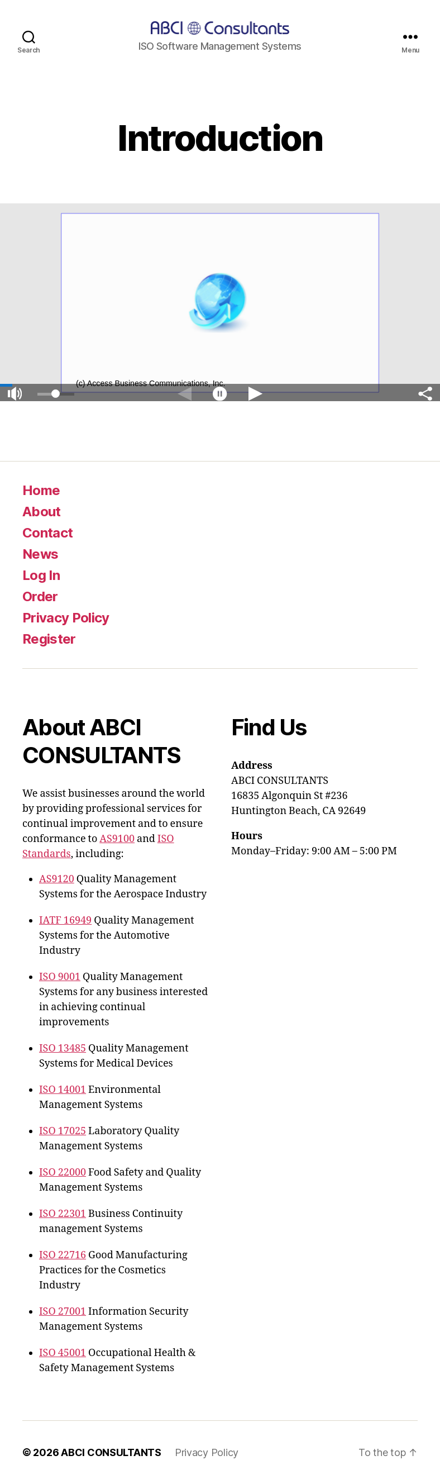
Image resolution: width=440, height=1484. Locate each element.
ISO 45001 (62, 1353)
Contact (47, 533)
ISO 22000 (62, 1172)
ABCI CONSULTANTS (111, 1452)
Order (40, 596)
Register (49, 639)
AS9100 (117, 839)
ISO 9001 (59, 977)
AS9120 (56, 879)
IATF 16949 (65, 920)
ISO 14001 (62, 1089)
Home (41, 490)
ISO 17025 (62, 1131)
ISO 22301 (62, 1213)
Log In (41, 575)
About (41, 511)
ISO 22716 (62, 1255)
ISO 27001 (62, 1311)
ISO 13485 (62, 1048)
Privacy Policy (65, 618)
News (40, 554)
